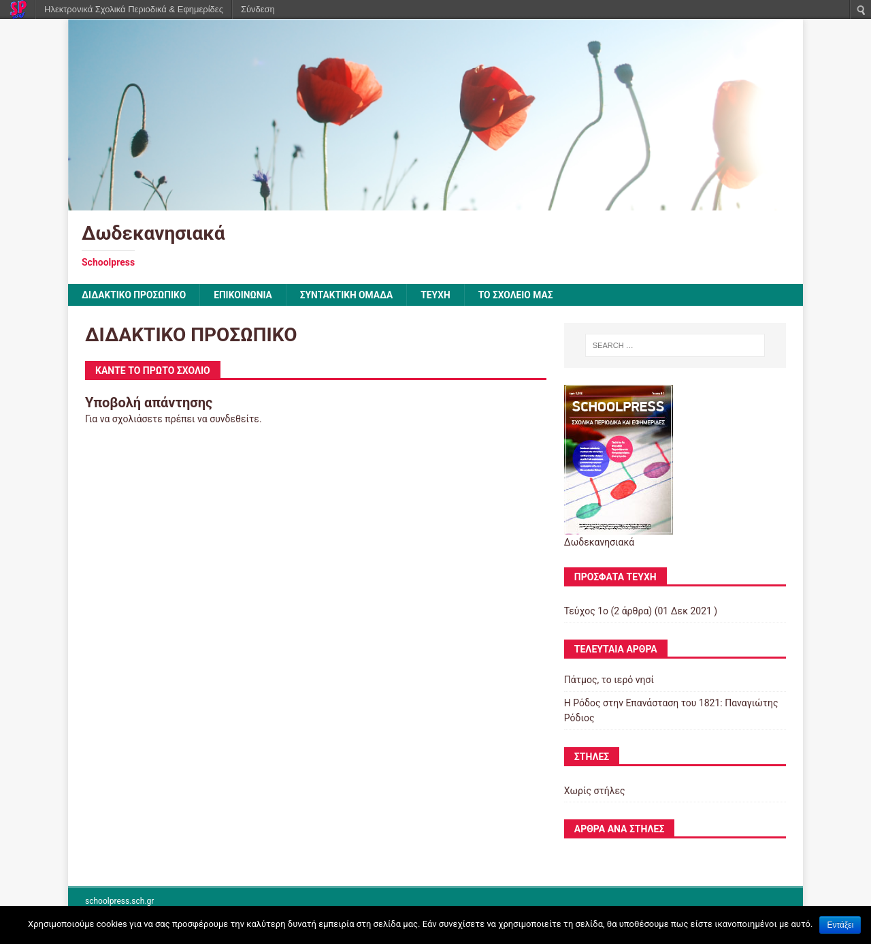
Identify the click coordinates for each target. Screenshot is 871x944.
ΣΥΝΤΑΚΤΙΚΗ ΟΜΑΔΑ (350, 294)
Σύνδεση (258, 9)
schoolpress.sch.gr (119, 902)
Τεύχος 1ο (586, 610)
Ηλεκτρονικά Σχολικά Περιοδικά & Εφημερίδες (133, 9)
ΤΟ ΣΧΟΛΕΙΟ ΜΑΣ (521, 294)
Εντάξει (840, 925)
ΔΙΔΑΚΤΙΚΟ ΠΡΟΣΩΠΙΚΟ (135, 294)
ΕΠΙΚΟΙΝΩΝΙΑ (245, 294)
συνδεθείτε (234, 419)
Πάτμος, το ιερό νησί (609, 680)
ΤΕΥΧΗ (440, 294)
